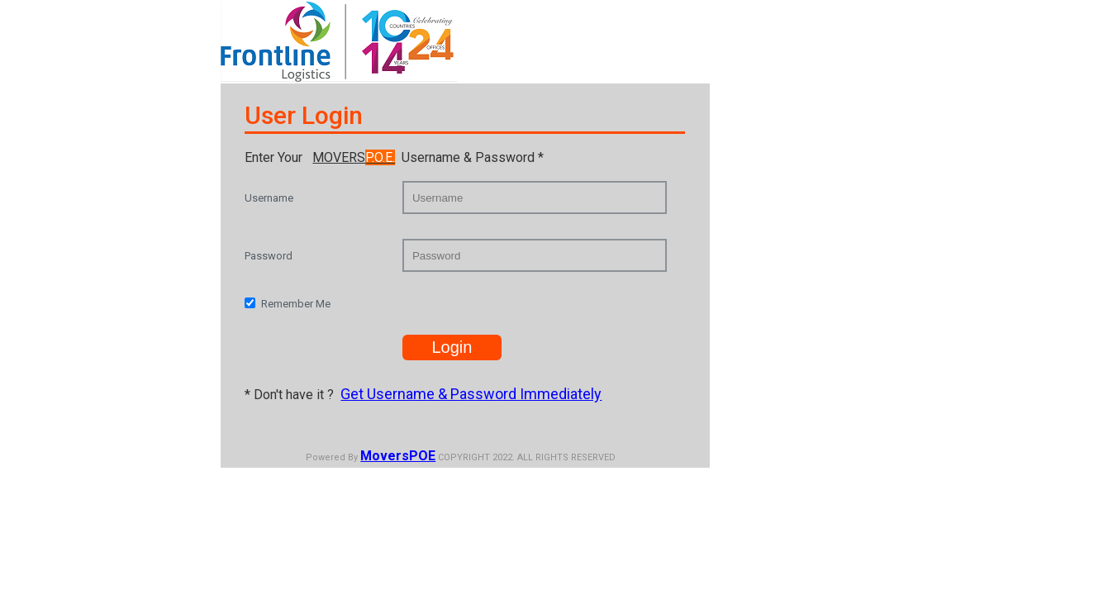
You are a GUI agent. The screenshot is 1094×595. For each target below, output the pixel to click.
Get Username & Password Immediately (471, 393)
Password (269, 256)
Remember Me (296, 304)
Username (269, 198)
